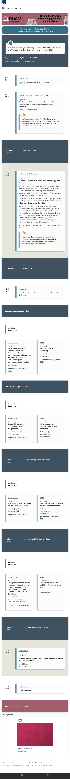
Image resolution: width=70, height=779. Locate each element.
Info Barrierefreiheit (31, 765)
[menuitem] (22, 776)
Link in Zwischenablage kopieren (11, 763)
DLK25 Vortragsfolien (25, 748)
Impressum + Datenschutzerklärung (13, 765)
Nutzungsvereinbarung (45, 765)
